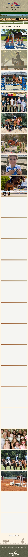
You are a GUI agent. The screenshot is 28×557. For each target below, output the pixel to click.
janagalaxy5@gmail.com (17, 7)
